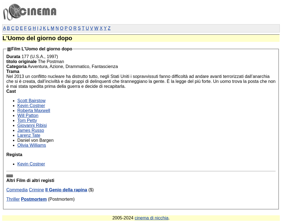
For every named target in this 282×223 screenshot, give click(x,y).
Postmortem (34, 199)
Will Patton (27, 115)
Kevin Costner (31, 105)
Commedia (17, 189)
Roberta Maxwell (33, 110)
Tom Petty (27, 120)
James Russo (30, 130)
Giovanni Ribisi (32, 125)
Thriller (13, 199)
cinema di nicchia (152, 218)
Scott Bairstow (31, 100)
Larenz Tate (28, 135)
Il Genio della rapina (66, 189)
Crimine (36, 189)
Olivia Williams (31, 145)
